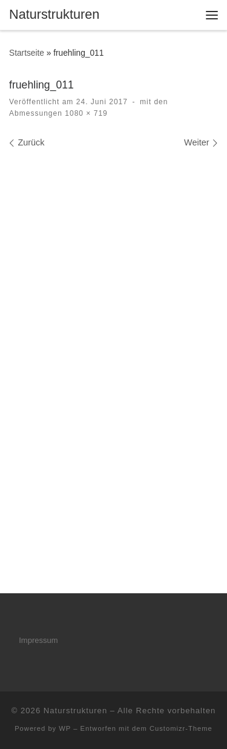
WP (65, 728)
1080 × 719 (85, 113)
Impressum (38, 640)
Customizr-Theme (181, 728)
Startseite (26, 53)
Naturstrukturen (75, 710)
